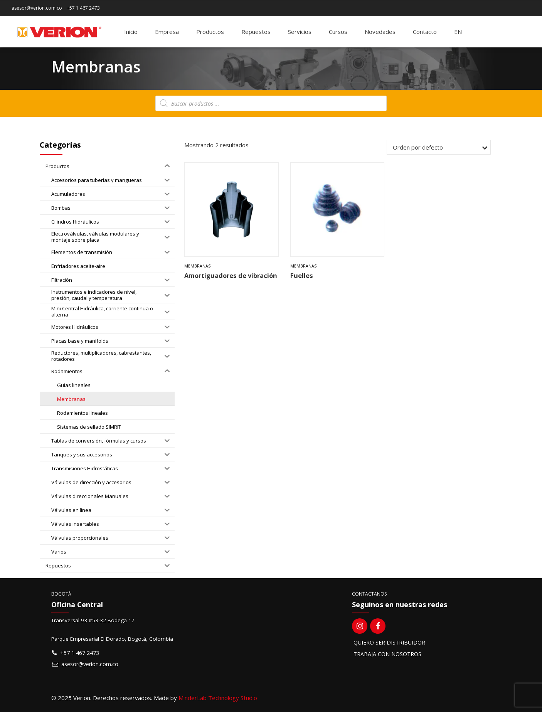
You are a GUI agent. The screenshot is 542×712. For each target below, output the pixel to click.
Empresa (167, 31)
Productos (210, 31)
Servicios (299, 31)
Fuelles (301, 275)
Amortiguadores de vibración (230, 275)
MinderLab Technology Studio (217, 698)
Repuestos (256, 31)
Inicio (131, 31)
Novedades (380, 31)
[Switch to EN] (458, 31)
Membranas (197, 266)
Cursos (338, 31)
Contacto (425, 31)
